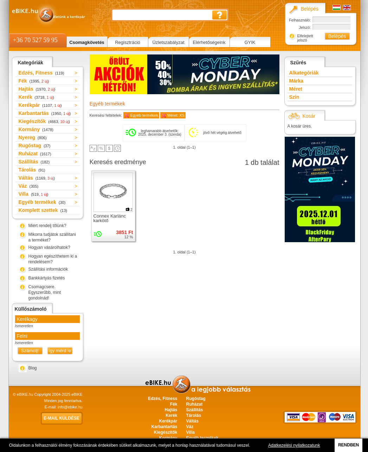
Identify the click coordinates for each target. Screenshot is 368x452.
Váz (29, 185)
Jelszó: (305, 27)
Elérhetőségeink (209, 42)
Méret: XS (176, 115)
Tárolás (32, 169)
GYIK (249, 42)
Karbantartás (45, 113)
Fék (34, 80)
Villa (34, 194)
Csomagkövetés (86, 42)
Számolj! (30, 350)
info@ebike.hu (70, 407)
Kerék (36, 97)
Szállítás (34, 161)
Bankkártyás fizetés (46, 278)
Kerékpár (40, 105)
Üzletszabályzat (168, 42)
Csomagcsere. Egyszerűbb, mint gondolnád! (44, 292)
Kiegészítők (44, 121)
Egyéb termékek (42, 202)
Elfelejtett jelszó (305, 38)
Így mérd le (60, 350)
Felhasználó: (300, 20)
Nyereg (33, 137)
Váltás (37, 177)
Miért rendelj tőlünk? (47, 225)
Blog (32, 368)
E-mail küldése (61, 418)
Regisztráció (127, 42)
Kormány (36, 129)
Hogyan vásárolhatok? (49, 247)
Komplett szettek (43, 210)
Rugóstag (35, 145)
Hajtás (37, 88)
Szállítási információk (48, 269)
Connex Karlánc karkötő (109, 218)
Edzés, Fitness (41, 72)
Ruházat (35, 153)
